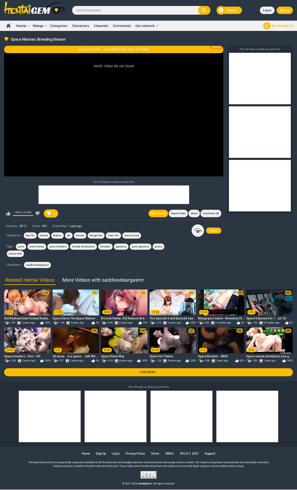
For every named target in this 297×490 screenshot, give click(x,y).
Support (211, 454)
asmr (21, 246)
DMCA (170, 454)
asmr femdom (58, 246)
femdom (105, 246)
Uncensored (131, 235)
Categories (58, 26)
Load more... (148, 372)
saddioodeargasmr (37, 265)
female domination (83, 246)
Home (8, 26)
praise (158, 246)
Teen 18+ (113, 235)
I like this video (8, 213)
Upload (228, 10)
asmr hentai (36, 246)
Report (178, 213)
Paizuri (80, 235)
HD (69, 235)
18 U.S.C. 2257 (190, 454)
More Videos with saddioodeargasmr (103, 280)
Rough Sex (96, 235)
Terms (155, 454)
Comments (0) (211, 213)
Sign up (285, 10)
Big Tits (30, 235)
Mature (57, 235)
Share (194, 213)
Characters (80, 26)
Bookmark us (282, 26)
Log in (267, 10)
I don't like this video (37, 213)
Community (122, 26)
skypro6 (213, 230)
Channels (101, 26)
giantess (121, 246)
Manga (38, 26)
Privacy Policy (135, 454)
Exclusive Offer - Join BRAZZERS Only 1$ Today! (113, 49)
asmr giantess (140, 246)
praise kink (15, 253)
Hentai (21, 26)
